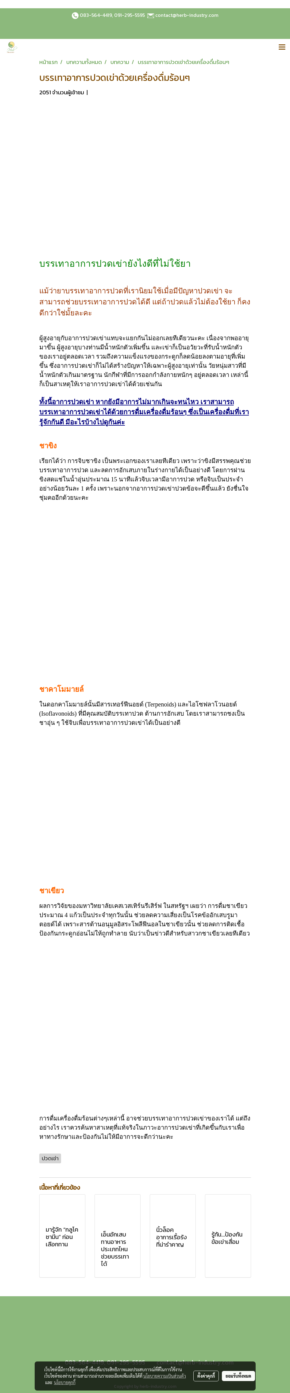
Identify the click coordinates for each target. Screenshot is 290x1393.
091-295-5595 (129, 15)
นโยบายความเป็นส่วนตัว (164, 1376)
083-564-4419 (96, 15)
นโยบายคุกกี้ (64, 1382)
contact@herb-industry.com (186, 15)
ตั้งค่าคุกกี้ (206, 1376)
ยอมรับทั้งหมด (238, 1376)
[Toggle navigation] (282, 47)
